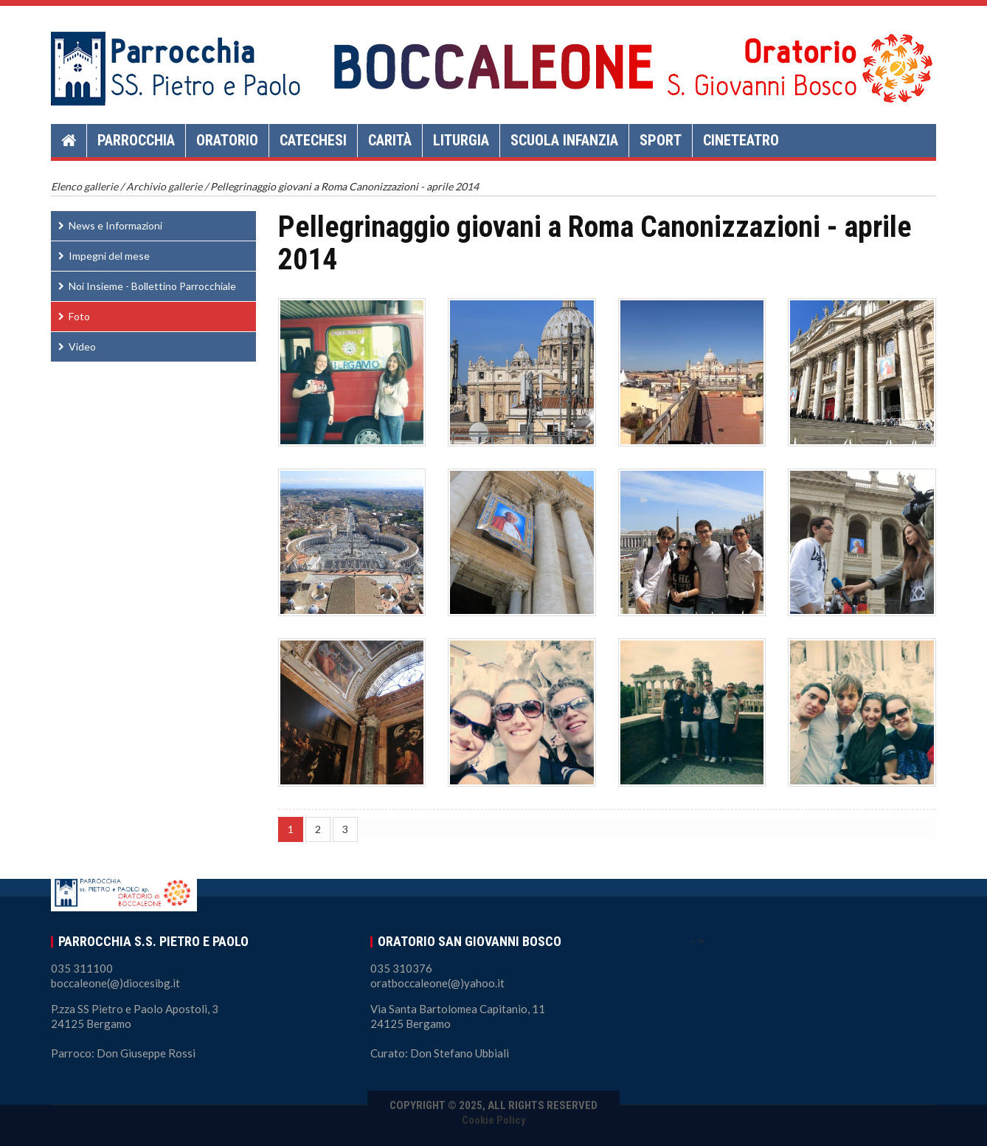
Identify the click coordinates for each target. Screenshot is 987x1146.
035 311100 (82, 968)
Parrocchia (136, 140)
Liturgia (461, 140)
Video (82, 346)
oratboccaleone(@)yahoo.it (437, 983)
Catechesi (313, 140)
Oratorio (227, 140)
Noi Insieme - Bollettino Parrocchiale (152, 286)
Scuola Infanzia (564, 140)
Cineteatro (741, 140)
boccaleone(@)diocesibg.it (115, 983)
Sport (661, 140)
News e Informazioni (115, 225)
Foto (79, 316)
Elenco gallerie (84, 186)
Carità (390, 140)
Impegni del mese (109, 255)
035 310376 (401, 968)
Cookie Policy (494, 1120)
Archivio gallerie (164, 186)
